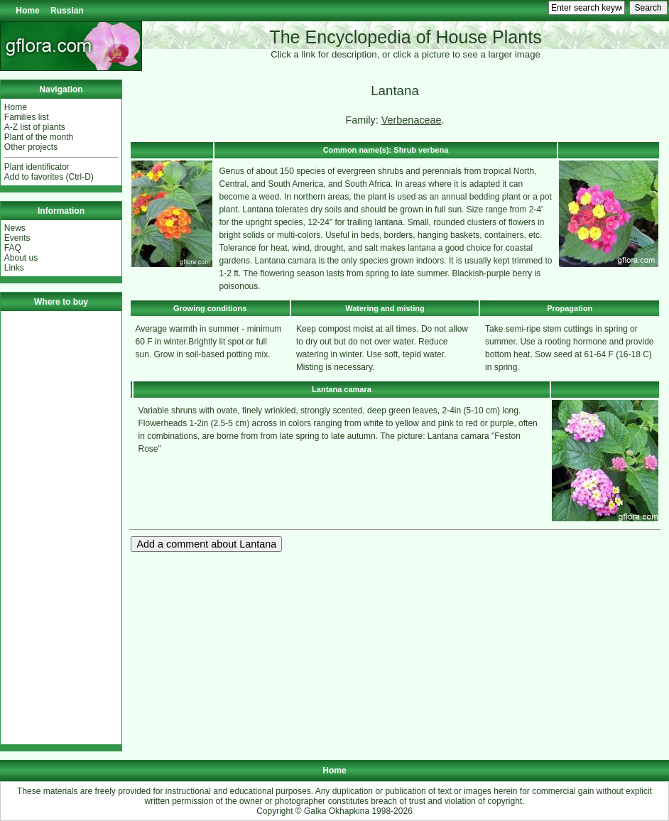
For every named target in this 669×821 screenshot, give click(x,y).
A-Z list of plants (34, 127)
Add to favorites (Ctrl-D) (49, 177)
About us (21, 258)
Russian (67, 11)
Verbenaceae (411, 120)
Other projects (31, 147)
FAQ (12, 248)
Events (17, 238)
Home (27, 11)
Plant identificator (37, 167)
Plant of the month (38, 137)
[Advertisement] (61, 528)
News (15, 228)
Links (14, 268)
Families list (26, 117)
